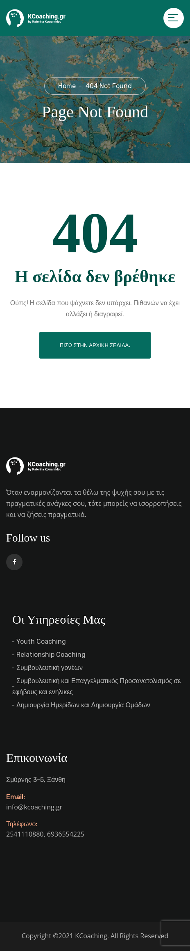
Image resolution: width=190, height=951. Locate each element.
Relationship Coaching (51, 654)
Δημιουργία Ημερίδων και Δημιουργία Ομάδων (83, 705)
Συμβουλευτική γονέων (49, 668)
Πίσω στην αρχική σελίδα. (95, 345)
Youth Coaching (41, 641)
